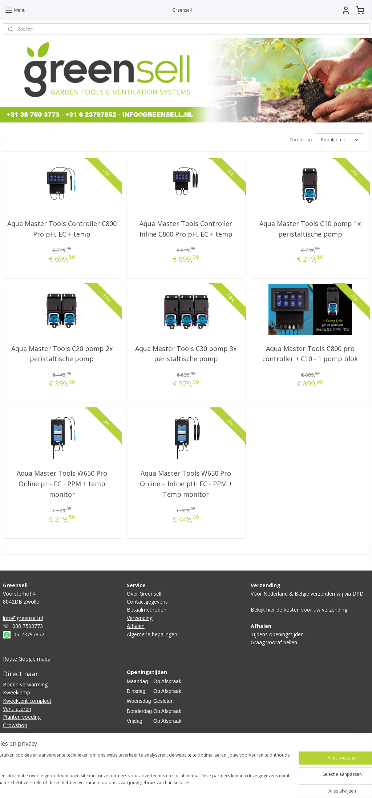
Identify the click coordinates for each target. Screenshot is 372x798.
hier (270, 609)
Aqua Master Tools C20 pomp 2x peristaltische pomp (62, 353)
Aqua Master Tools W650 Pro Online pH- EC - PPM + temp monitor (62, 484)
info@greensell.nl (23, 617)
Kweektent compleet (27, 700)
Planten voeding (22, 716)
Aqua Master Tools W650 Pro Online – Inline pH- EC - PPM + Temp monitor (186, 484)
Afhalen (136, 625)
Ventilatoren (17, 708)
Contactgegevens (147, 601)
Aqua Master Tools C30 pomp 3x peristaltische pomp (185, 353)
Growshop (15, 725)
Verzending (140, 617)
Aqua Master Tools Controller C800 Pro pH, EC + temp (62, 228)
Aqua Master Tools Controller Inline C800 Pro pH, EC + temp (186, 228)
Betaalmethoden (146, 609)
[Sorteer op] (339, 140)
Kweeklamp (16, 692)
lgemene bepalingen (153, 634)
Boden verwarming (25, 684)
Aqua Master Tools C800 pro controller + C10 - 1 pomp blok (310, 353)
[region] (138, 772)
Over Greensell (144, 593)
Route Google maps (26, 658)
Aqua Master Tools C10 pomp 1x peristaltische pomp (310, 228)
